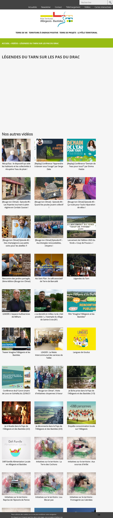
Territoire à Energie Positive (43, 32)
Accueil (6, 43)
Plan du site (66, 502)
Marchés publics (31, 502)
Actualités (32, 7)
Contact (58, 7)
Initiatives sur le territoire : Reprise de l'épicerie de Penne (98, 381)
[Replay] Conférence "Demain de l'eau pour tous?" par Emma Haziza (70, 163)
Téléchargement (73, 7)
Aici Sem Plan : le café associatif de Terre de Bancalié (70, 238)
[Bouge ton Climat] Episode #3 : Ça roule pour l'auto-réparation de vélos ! (42, 201)
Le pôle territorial (87, 32)
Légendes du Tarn (99, 235)
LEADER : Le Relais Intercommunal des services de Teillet (14, 311)
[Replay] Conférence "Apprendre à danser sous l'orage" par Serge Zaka (42, 163)
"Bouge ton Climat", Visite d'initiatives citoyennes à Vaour (99, 311)
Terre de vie (22, 32)
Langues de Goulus (42, 308)
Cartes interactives (103, 7)
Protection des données (56, 509)
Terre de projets (67, 32)
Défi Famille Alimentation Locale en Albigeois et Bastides (14, 381)
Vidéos (87, 7)
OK (99, 515)
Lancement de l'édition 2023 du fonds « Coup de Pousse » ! (14, 238)
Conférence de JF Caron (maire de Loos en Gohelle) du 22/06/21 (70, 311)
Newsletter (46, 7)
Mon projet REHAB (42, 445)
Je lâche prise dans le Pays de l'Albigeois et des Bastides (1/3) (14, 346)
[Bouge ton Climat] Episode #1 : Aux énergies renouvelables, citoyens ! (99, 201)
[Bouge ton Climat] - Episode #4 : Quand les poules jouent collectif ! (14, 201)
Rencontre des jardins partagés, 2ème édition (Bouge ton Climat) (42, 238)
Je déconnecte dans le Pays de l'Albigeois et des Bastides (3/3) (70, 346)
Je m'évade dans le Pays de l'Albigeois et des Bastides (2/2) (42, 346)
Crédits (97, 502)
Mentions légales (49, 502)
